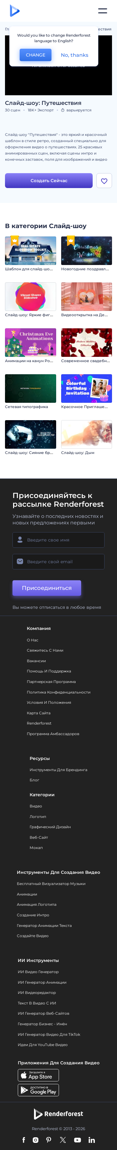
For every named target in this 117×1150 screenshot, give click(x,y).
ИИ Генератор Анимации (42, 982)
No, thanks (74, 55)
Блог (34, 780)
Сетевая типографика (26, 406)
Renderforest (39, 723)
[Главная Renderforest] (15, 11)
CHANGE (35, 55)
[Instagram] (35, 1140)
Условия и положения (49, 702)
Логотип (38, 816)
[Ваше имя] (58, 540)
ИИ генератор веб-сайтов (43, 1013)
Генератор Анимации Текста (44, 925)
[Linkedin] (92, 1140)
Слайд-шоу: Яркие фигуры (31, 314)
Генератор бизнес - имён (42, 1024)
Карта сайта (39, 713)
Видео (36, 806)
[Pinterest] (49, 1140)
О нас (32, 640)
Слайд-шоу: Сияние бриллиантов (38, 452)
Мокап (36, 847)
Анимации (27, 894)
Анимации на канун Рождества (35, 360)
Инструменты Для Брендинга (58, 769)
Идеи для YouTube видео (43, 1044)
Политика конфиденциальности (58, 692)
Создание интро (33, 915)
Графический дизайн (50, 826)
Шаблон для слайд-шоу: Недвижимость (44, 269)
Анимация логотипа (36, 904)
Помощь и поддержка (49, 671)
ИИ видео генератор (38, 971)
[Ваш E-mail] (58, 561)
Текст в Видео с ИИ (37, 1003)
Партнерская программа (51, 681)
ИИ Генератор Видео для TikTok (49, 1034)
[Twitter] (62, 1140)
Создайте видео (33, 935)
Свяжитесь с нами (45, 650)
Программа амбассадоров (53, 733)
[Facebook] (23, 1140)
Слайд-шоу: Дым (78, 452)
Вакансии (36, 660)
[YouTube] (77, 1140)
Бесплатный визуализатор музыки (51, 883)
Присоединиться (47, 588)
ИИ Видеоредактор (37, 992)
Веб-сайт (39, 837)
